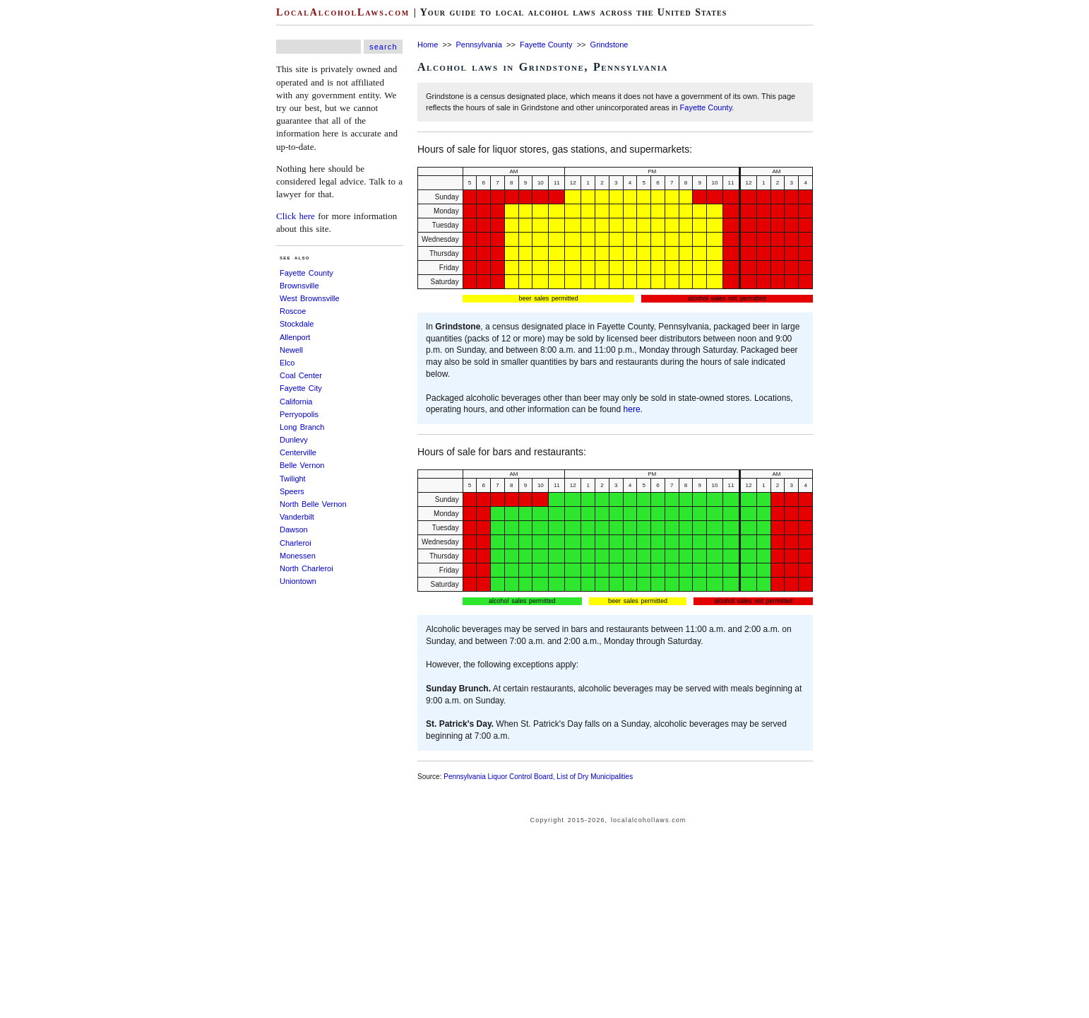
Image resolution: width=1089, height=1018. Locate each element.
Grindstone (609, 44)
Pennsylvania (478, 44)
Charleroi (295, 543)
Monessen (298, 555)
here (632, 409)
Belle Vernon (302, 465)
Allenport (295, 337)
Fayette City (301, 388)
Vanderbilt (297, 517)
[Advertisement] (42, 212)
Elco (287, 362)
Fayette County (306, 273)
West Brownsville (310, 298)
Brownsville (299, 285)
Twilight (293, 478)
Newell (291, 350)
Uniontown (298, 581)
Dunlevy (294, 439)
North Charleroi (306, 568)
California (296, 401)
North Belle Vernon (313, 504)
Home (427, 44)
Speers (292, 491)
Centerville (298, 452)
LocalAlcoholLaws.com (343, 12)
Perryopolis (299, 414)
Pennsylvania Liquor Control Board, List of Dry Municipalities (538, 776)
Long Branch (302, 427)
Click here (295, 216)
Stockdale (297, 324)
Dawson (294, 529)
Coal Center (301, 375)
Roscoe (293, 311)
